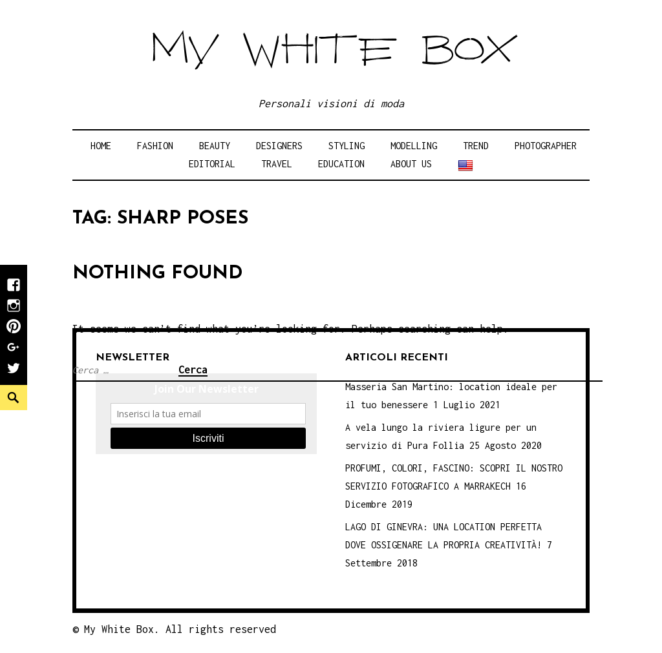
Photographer (546, 145)
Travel (276, 163)
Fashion (155, 145)
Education (341, 163)
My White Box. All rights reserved (180, 629)
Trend (476, 145)
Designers (279, 145)
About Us (411, 163)
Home (101, 145)
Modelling (413, 145)
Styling (346, 145)
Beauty (214, 145)
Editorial (212, 163)
